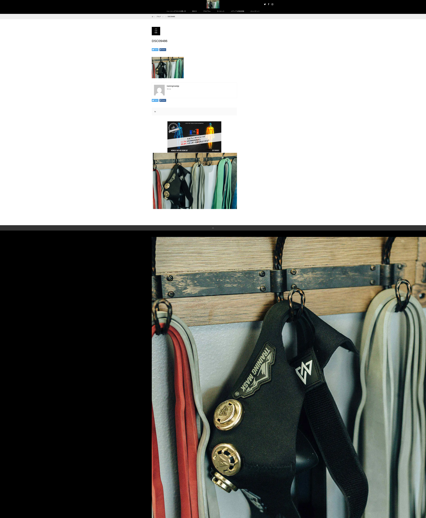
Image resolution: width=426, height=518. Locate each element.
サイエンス (220, 11)
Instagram (272, 3)
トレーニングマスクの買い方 (176, 11)
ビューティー (255, 11)
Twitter (264, 3)
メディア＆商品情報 (237, 11)
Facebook (268, 3)
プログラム (207, 11)
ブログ (158, 16)
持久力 (194, 11)
